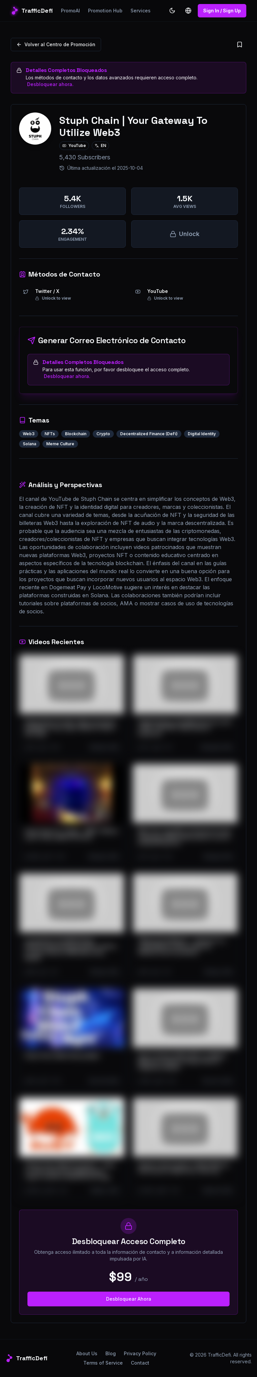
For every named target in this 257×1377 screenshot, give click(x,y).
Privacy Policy (140, 1353)
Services (141, 10)
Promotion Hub (105, 10)
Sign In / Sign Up (222, 10)
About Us (86, 1353)
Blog (110, 1353)
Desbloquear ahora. (50, 84)
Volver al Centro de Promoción (55, 44)
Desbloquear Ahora (128, 1299)
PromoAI (70, 10)
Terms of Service (103, 1363)
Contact (140, 1363)
